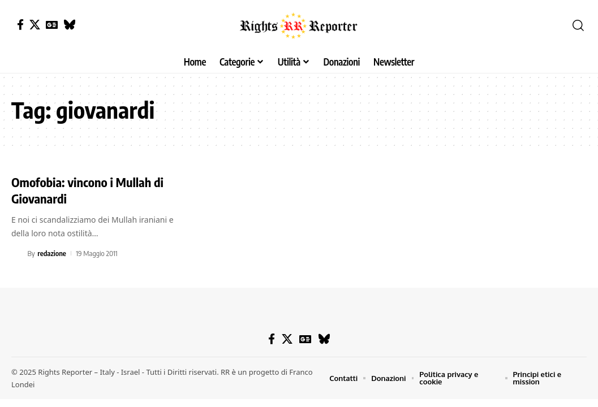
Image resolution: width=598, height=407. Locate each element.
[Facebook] (20, 24)
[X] (35, 24)
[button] (578, 25)
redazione (51, 253)
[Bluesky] (69, 24)
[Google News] (52, 24)
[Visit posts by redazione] (17, 253)
